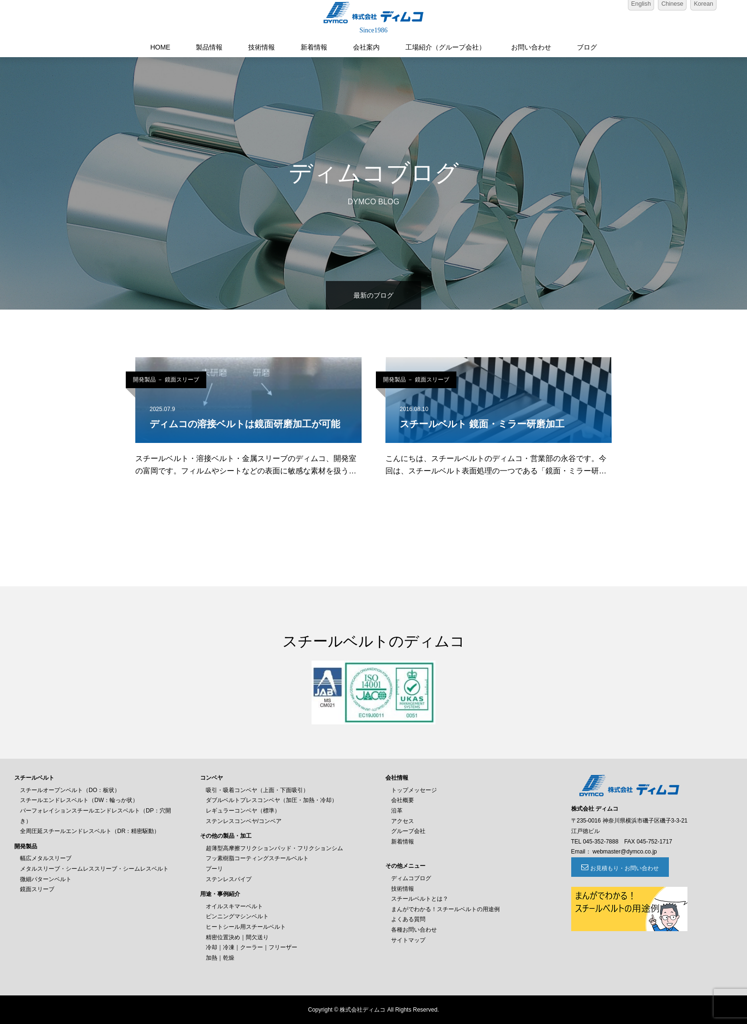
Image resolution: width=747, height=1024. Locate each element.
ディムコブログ (411, 878)
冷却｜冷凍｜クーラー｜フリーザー (251, 947)
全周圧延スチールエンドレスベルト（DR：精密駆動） (90, 831)
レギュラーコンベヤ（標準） (243, 810)
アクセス (402, 821)
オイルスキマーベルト (234, 906)
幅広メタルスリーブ (45, 858)
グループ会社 (408, 831)
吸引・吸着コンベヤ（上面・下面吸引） (257, 790)
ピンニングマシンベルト (237, 916)
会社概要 (402, 800)
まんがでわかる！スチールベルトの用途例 (445, 909)
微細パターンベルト (45, 879)
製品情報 (209, 47)
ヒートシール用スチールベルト (246, 927)
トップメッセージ (414, 790)
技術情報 (261, 47)
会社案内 (366, 47)
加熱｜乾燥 (220, 957)
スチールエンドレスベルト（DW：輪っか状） (79, 800)
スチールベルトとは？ (419, 898)
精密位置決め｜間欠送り (237, 937)
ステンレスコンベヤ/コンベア (244, 821)
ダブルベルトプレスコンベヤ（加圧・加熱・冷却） (271, 800)
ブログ (587, 47)
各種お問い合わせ (414, 929)
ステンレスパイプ (229, 879)
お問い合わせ (531, 47)
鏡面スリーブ (37, 889)
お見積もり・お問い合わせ (623, 868)
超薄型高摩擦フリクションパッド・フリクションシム (274, 848)
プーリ (214, 868)
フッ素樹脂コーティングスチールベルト (257, 858)
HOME (160, 47)
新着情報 (314, 47)
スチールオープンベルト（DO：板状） (70, 790)
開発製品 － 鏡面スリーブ (166, 379)
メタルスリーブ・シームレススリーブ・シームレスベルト (94, 868)
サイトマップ (408, 940)
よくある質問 (408, 919)
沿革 (397, 810)
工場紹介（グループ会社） (445, 47)
